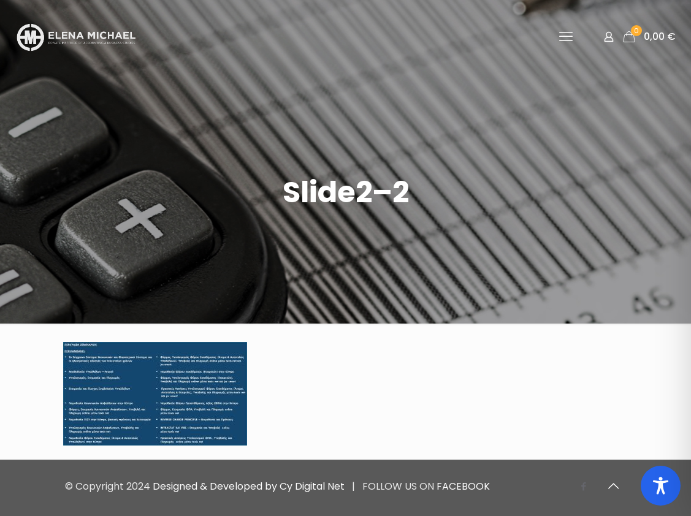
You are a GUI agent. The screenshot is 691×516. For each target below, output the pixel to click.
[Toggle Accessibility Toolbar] (660, 486)
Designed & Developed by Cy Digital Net (250, 486)
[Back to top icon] (614, 486)
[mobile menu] (565, 36)
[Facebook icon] (584, 486)
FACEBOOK (463, 486)
